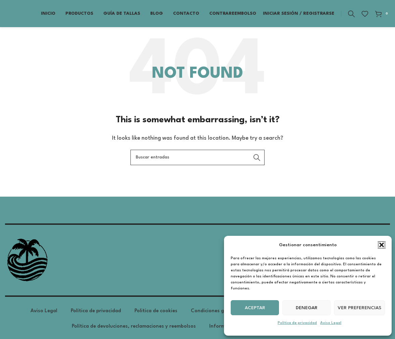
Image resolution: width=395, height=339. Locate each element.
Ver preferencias (359, 308)
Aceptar (255, 308)
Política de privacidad (297, 323)
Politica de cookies (155, 313)
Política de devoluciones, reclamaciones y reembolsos (134, 329)
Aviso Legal (330, 323)
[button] (381, 245)
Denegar (307, 308)
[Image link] (27, 262)
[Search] (351, 15)
